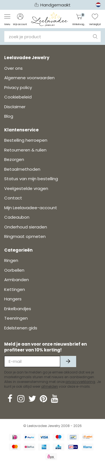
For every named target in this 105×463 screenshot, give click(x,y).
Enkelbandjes (17, 309)
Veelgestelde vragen (26, 188)
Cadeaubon (16, 217)
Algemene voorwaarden (29, 78)
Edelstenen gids (20, 328)
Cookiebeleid (18, 97)
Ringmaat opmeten (25, 236)
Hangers (13, 299)
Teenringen (16, 318)
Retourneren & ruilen (25, 150)
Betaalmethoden (22, 169)
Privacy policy (18, 87)
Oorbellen (14, 270)
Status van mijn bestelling (31, 179)
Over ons (13, 68)
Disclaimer (14, 107)
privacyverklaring (80, 381)
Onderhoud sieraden (25, 227)
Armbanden (16, 280)
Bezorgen (14, 159)
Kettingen (14, 289)
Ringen (11, 260)
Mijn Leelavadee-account (30, 208)
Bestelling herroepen (25, 140)
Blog (8, 116)
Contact (13, 198)
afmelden (49, 386)
